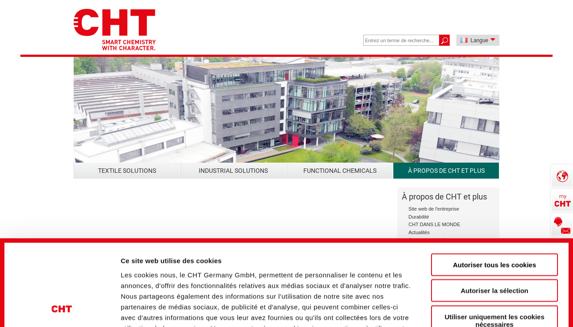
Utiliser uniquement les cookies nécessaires (494, 241)
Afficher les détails (493, 305)
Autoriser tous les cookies (494, 185)
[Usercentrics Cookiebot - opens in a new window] (62, 305)
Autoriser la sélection (495, 211)
